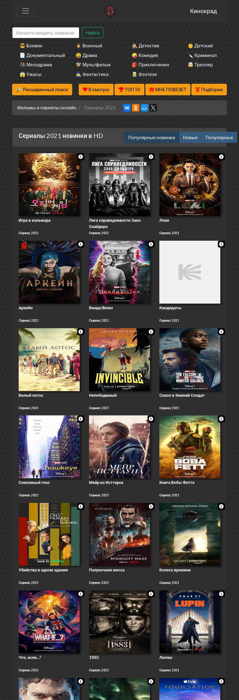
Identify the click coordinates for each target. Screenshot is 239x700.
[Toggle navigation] (25, 11)
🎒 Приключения (150, 64)
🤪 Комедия (145, 55)
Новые (190, 137)
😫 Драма (86, 55)
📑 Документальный (39, 55)
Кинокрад (203, 10)
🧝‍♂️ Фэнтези (144, 74)
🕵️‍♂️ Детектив (145, 45)
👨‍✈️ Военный (89, 45)
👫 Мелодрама (36, 64)
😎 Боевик (31, 45)
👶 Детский (200, 45)
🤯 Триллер (200, 64)
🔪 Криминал (202, 55)
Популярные (219, 137)
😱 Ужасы (31, 74)
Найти (92, 32)
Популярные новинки (151, 137)
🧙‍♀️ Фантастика (92, 74)
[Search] (45, 33)
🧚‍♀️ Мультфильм (93, 64)
